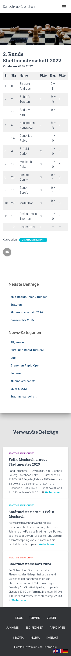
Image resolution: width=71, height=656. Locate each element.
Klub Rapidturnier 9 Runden (29, 297)
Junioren (16, 373)
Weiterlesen (52, 492)
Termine (34, 617)
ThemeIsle (50, 647)
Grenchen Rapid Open (25, 365)
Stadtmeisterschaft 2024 (30, 564)
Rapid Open (57, 627)
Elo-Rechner (34, 627)
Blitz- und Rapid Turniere (27, 350)
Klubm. (35, 637)
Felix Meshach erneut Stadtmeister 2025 (28, 462)
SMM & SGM (18, 388)
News (19, 617)
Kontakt (52, 637)
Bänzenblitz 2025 (22, 320)
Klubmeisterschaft (22, 381)
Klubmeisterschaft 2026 (26, 312)
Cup (13, 357)
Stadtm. (18, 637)
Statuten (16, 304)
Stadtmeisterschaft (33, 240)
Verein (51, 617)
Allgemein (17, 342)
